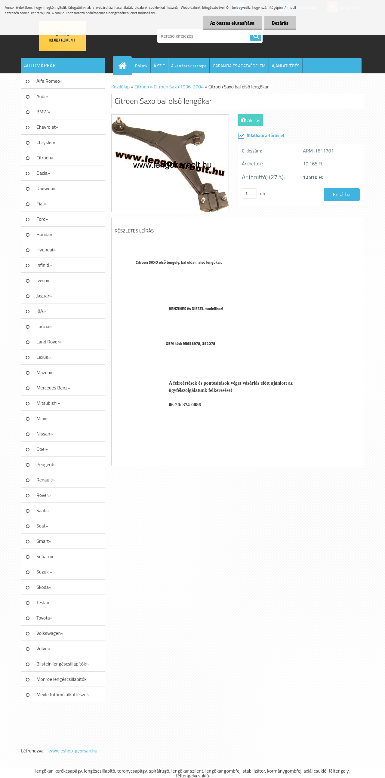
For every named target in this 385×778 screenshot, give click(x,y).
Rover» (43, 495)
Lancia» (44, 326)
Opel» (42, 449)
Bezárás (280, 22)
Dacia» (43, 173)
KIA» (41, 311)
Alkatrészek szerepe (189, 66)
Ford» (42, 219)
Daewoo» (46, 188)
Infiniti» (44, 265)
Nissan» (44, 433)
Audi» (42, 96)
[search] (255, 36)
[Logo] (62, 36)
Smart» (43, 541)
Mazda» (44, 372)
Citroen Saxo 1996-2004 (179, 86)
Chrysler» (45, 142)
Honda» (44, 234)
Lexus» (43, 357)
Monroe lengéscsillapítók (61, 679)
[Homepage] (125, 65)
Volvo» (43, 648)
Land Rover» (49, 341)
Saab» (42, 510)
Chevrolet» (47, 127)
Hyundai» (46, 249)
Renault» (45, 479)
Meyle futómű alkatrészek (62, 694)
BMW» (43, 111)
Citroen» (45, 157)
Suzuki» (44, 571)
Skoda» (43, 587)
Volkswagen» (49, 633)
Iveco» (43, 280)
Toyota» (44, 617)
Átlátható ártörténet (261, 135)
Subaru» (44, 556)
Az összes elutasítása (232, 22)
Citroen (141, 86)
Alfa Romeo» (49, 81)
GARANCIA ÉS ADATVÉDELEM (239, 66)
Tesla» (42, 602)
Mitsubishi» (48, 403)
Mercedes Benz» (53, 387)
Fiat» (41, 203)
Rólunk (141, 66)
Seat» (42, 525)
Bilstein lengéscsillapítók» (62, 663)
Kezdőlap (120, 86)
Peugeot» (46, 464)
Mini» (42, 418)
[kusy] (249, 193)
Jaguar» (44, 295)
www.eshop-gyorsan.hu (73, 750)
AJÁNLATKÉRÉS (286, 66)
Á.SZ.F (159, 66)
